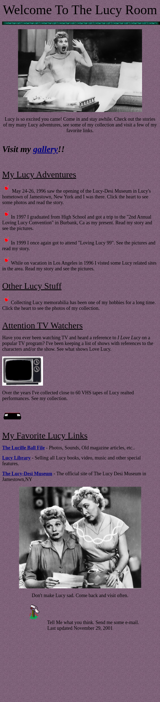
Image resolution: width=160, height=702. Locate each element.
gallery (45, 149)
